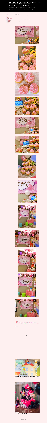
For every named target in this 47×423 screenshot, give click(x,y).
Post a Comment (18, 379)
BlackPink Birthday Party (21, 413)
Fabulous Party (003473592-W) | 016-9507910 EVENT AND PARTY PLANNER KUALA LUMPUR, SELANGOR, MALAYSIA (22, 4)
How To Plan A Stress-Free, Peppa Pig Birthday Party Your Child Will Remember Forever (26, 377)
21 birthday (8, 17)
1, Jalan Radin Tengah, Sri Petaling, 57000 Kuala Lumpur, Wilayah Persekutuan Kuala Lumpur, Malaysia (28, 323)
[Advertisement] (27, 351)
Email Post (17, 321)
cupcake (8, 22)
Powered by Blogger (23, 419)
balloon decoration (9, 19)
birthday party (8, 21)
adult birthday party (9, 18)
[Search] (39, 2)
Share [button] (7, 14)
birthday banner (9, 20)
